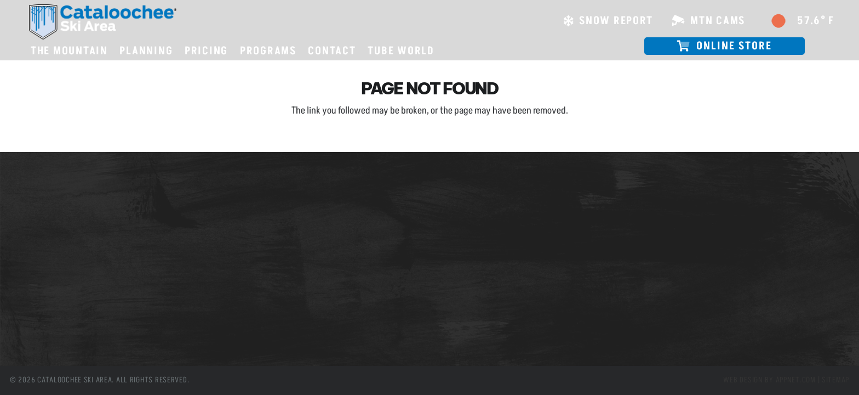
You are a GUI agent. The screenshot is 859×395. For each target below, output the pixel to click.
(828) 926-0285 (292, 234)
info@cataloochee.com (301, 265)
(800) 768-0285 (291, 244)
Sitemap (835, 380)
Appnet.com (796, 380)
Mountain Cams (51, 223)
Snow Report (46, 238)
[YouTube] (326, 328)
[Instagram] (302, 328)
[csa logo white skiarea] (102, 22)
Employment (46, 253)
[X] (277, 328)
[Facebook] (253, 328)
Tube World (43, 269)
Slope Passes (46, 207)
